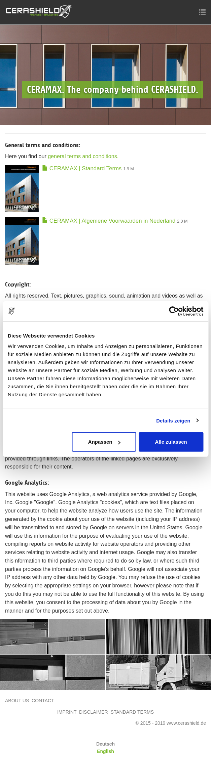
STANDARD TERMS (132, 712)
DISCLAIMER (93, 712)
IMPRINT (67, 712)
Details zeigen (173, 420)
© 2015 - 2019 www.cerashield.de (170, 723)
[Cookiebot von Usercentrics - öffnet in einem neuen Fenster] (173, 311)
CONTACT (43, 700)
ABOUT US (17, 700)
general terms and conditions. (83, 156)
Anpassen (104, 442)
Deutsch (105, 744)
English (105, 751)
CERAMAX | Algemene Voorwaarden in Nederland (108, 221)
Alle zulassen (171, 442)
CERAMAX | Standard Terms (81, 168)
